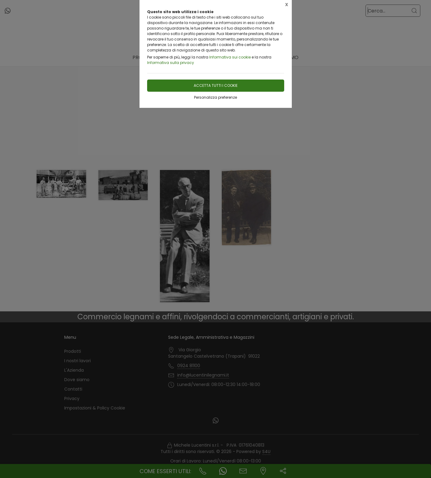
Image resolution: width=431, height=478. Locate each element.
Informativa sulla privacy (170, 62)
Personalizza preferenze (215, 97)
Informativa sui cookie (230, 57)
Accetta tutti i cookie (216, 85)
